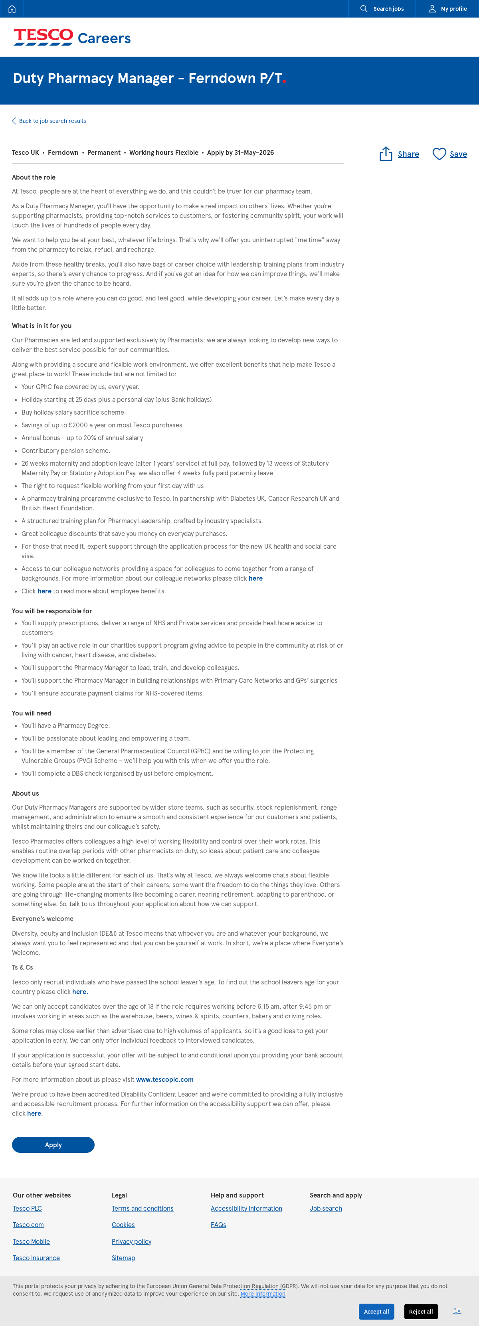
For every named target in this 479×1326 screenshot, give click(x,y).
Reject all (421, 1311)
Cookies (123, 1224)
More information (263, 1293)
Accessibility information (246, 1208)
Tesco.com (28, 1224)
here (256, 578)
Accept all (376, 1311)
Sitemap (123, 1257)
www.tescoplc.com (165, 1079)
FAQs (218, 1224)
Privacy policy (131, 1241)
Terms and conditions (143, 1208)
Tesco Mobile (31, 1241)
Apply (53, 1144)
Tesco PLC (27, 1208)
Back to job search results (52, 120)
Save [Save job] (449, 154)
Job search (326, 1208)
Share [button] (398, 154)
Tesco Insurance (36, 1257)
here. (80, 991)
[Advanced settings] (457, 1312)
